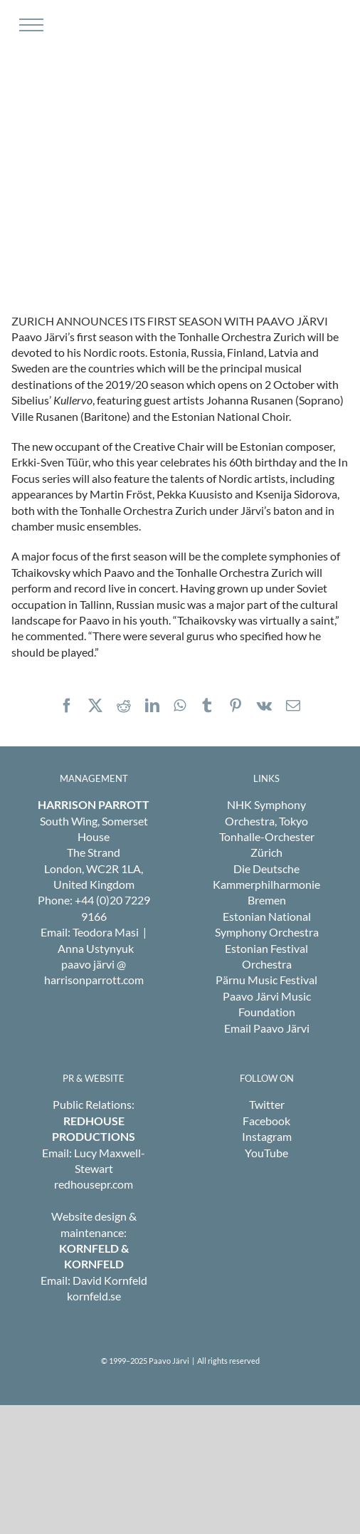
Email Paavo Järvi (266, 1028)
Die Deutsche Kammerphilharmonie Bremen (266, 884)
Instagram (267, 1136)
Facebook (266, 1120)
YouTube (266, 1152)
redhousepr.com (93, 1184)
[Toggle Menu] (29, 25)
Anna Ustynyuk (96, 948)
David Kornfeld (110, 1280)
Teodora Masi (106, 932)
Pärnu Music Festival (266, 979)
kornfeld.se (94, 1296)
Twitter (267, 1104)
